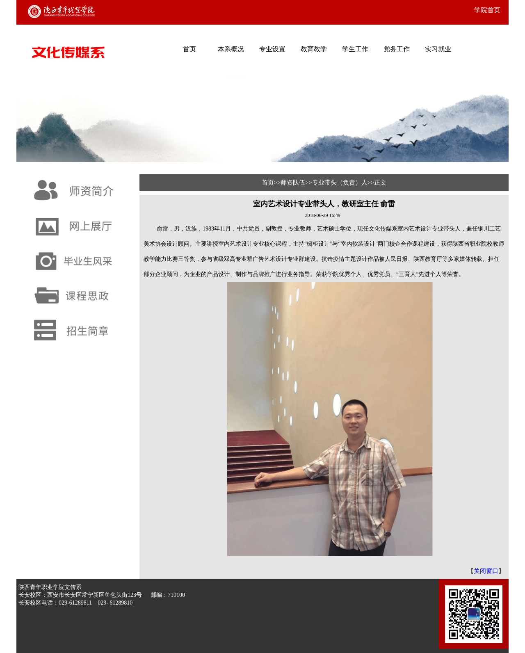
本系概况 (231, 49)
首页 (189, 49)
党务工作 (396, 49)
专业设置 (272, 49)
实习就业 (438, 49)
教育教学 (314, 49)
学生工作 (355, 49)
